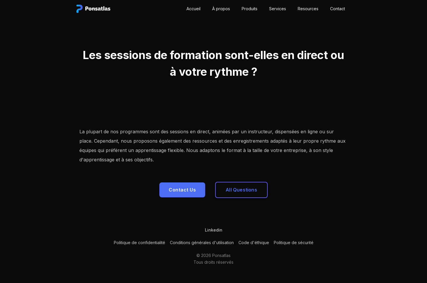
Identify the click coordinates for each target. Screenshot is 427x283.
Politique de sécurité (293, 242)
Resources (308, 8)
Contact (337, 8)
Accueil (194, 8)
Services (277, 8)
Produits (249, 8)
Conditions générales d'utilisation (202, 242)
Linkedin (213, 229)
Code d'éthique (253, 242)
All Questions (241, 190)
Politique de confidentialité (139, 242)
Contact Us (182, 190)
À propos (221, 8)
